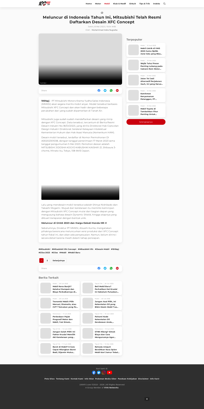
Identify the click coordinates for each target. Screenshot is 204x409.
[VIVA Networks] (111, 388)
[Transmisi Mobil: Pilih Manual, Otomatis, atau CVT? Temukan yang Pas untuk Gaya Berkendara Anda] (59, 303)
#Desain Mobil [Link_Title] (102, 249)
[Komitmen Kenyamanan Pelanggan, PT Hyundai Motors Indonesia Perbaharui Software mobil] (145, 95)
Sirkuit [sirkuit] (132, 3)
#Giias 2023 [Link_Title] (44, 252)
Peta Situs (50, 379)
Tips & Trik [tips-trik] (144, 3)
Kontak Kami (77, 379)
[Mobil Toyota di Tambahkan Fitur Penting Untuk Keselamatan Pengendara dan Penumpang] (145, 110)
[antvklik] (127, 392)
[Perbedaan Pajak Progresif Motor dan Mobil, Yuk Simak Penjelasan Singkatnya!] (59, 318)
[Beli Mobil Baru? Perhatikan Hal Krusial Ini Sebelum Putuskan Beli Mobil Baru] (101, 288)
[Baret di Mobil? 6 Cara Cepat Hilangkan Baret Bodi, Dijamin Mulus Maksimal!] (59, 348)
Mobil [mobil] (107, 3)
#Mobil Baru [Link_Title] (74, 252)
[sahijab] (74, 392)
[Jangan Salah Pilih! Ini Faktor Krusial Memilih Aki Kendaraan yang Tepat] (59, 333)
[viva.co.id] (52, 392)
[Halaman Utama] (45, 3)
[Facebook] (94, 372)
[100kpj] (63, 392)
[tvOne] (107, 392)
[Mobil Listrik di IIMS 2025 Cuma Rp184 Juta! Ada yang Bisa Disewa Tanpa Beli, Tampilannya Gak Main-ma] (145, 50)
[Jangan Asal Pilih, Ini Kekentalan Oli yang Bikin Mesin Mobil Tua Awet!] (101, 303)
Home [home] (89, 3)
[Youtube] (109, 372)
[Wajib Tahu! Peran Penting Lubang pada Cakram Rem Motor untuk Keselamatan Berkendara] (145, 65)
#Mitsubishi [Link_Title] (44, 249)
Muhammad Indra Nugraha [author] (104, 30)
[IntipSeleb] (140, 392)
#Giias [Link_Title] (55, 252)
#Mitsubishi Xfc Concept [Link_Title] (64, 249)
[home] (102, 13)
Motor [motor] (98, 3)
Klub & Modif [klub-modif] (119, 3)
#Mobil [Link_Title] (62, 252)
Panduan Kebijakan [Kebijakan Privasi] (127, 379)
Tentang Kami (62, 379)
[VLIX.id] (86, 392)
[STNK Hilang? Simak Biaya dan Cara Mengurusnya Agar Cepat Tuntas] (101, 333)
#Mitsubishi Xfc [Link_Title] (85, 249)
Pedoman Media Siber (106, 379)
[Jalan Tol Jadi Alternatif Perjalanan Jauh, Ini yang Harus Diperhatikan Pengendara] (145, 80)
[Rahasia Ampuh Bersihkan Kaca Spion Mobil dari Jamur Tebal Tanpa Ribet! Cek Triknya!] (101, 348)
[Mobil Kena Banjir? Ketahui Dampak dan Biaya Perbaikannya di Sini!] (59, 288)
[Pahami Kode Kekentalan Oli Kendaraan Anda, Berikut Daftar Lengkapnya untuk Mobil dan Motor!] (101, 318)
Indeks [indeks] (156, 3)
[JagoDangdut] (153, 392)
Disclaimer (143, 379)
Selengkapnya (146, 122)
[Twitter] (99, 372)
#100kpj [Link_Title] (115, 249)
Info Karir (154, 379)
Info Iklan (89, 379)
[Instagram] (104, 372)
